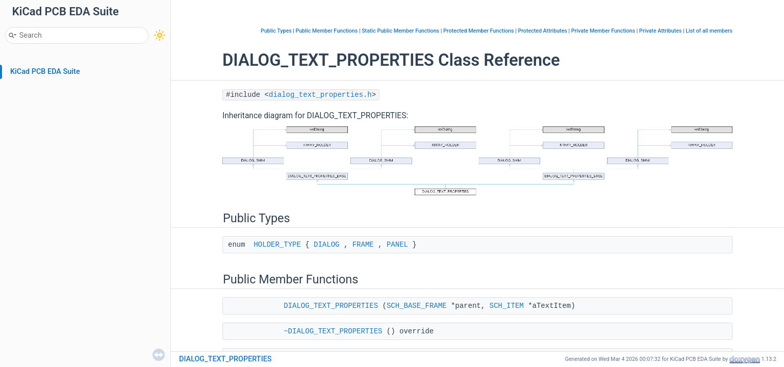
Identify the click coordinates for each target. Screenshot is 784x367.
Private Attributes (660, 31)
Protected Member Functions (478, 31)
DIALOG (326, 245)
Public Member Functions (327, 31)
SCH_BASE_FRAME (417, 306)
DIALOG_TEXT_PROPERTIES (331, 306)
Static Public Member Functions (400, 31)
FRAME (363, 245)
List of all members (709, 31)
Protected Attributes (542, 31)
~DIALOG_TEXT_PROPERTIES (333, 331)
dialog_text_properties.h (320, 95)
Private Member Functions (603, 31)
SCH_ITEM (507, 306)
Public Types (276, 31)
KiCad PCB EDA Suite (45, 71)
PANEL (397, 245)
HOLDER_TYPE (277, 245)
